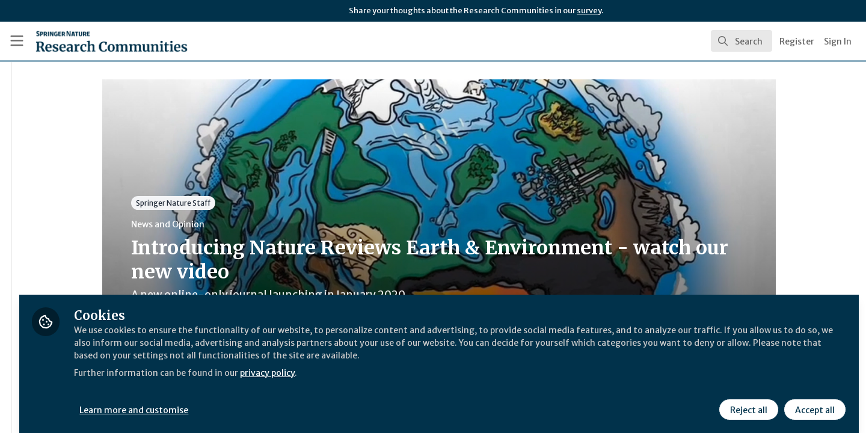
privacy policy (428, 378)
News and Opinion (238, 224)
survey (589, 10)
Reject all (747, 401)
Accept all (813, 401)
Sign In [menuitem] (838, 41)
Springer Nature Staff (244, 202)
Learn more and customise (277, 401)
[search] (741, 41)
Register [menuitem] (796, 41)
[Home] (96, 41)
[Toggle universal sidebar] (17, 41)
